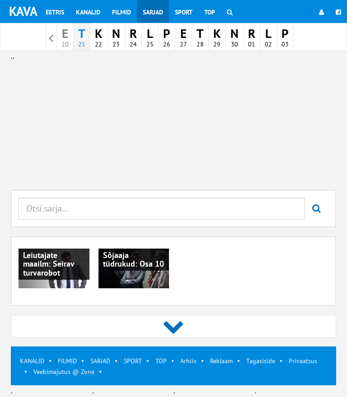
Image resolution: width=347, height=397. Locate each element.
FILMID (67, 361)
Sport (183, 12)
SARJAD (100, 361)
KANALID (32, 361)
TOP (161, 361)
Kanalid (88, 12)
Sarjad (153, 12)
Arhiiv (188, 361)
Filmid (121, 12)
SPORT (133, 361)
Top (209, 12)
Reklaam (221, 361)
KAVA (23, 11)
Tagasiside (260, 361)
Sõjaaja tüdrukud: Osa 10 (133, 259)
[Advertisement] (173, 125)
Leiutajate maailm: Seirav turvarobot (48, 264)
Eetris (55, 12)
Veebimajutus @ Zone (63, 372)
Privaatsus (303, 361)
